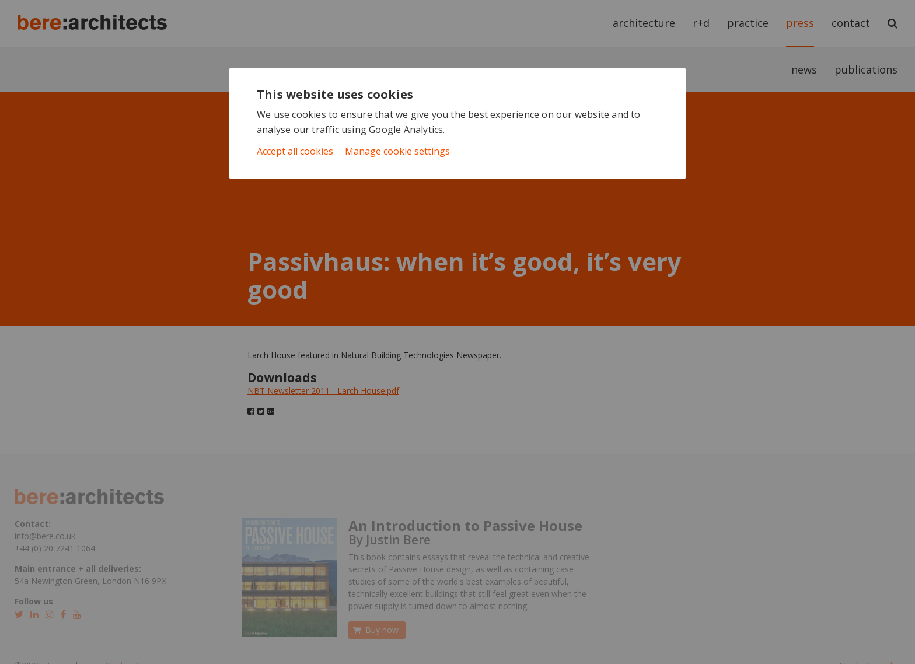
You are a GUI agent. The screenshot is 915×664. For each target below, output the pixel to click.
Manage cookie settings (397, 151)
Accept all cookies (295, 151)
